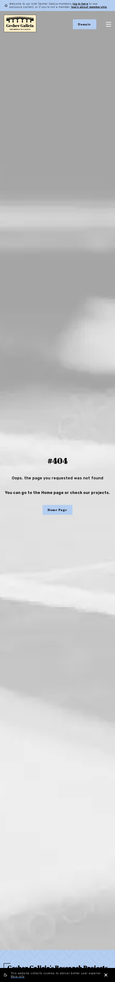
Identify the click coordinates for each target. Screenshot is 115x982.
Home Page (57, 510)
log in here (80, 4)
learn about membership (89, 7)
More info (18, 976)
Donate (84, 24)
